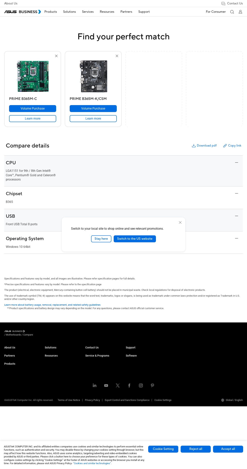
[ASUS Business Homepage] (22, 11)
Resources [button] (113, 12)
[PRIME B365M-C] (32, 97)
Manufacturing (93, 380)
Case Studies (133, 356)
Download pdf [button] (204, 145)
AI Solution (91, 412)
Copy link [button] (232, 145)
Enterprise (90, 356)
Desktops (50, 356)
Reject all (195, 449)
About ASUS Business (16, 351)
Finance (89, 400)
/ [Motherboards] (34, 331)
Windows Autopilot (217, 368)
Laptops (49, 351)
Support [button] (150, 12)
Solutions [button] (75, 12)
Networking (51, 403)
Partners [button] (132, 12)
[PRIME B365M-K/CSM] (93, 97)
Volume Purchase (135, 383)
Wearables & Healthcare (58, 414)
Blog (128, 362)
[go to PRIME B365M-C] (32, 77)
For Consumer (216, 12)
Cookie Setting (163, 449)
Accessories (51, 426)
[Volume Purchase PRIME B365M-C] (32, 108)
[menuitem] (56, 12)
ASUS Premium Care (177, 351)
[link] (32, 118)
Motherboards (52, 385)
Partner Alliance (12, 371)
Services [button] (93, 12)
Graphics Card (52, 391)
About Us (10, 3)
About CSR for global (15, 356)
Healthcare (91, 374)
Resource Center (135, 351)
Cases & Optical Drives (57, 408)
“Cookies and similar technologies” (92, 463)
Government (92, 406)
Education (90, 362)
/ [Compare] (49, 331)
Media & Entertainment (97, 395)
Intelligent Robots (54, 420)
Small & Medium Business (99, 351)
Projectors (50, 374)
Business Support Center (179, 377)
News (129, 368)
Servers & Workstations (57, 380)
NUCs (48, 362)
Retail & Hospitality (95, 368)
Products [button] (56, 12)
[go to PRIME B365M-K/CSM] (93, 77)
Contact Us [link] (232, 3)
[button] (232, 11)
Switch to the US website (134, 239)
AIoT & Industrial (54, 397)
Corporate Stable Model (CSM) (182, 356)
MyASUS (211, 351)
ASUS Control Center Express (222, 362)
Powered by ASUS (176, 362)
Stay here (101, 239)
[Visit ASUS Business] (15, 332)
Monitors (49, 368)
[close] (180, 222)
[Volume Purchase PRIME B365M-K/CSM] (93, 108)
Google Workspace (95, 418)
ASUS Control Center (218, 356)
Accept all (228, 449)
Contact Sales (133, 388)
